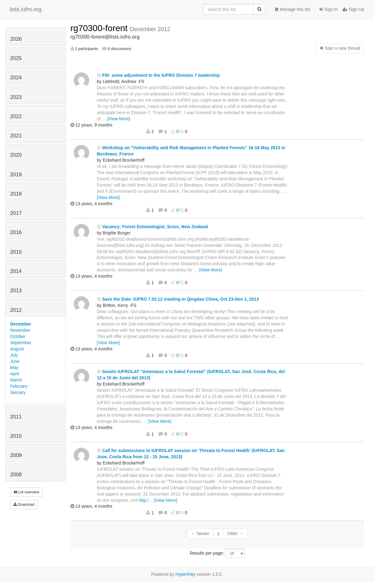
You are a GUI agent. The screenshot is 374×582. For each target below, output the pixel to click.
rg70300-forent (100, 28)
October (18, 336)
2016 (16, 232)
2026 (16, 39)
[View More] (118, 118)
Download (24, 504)
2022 (16, 116)
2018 (16, 194)
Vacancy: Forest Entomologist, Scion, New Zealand (152, 226)
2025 (16, 58)
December (20, 323)
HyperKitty (185, 574)
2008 (16, 475)
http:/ (144, 500)
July (14, 355)
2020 (16, 155)
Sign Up (353, 9)
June (15, 361)
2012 (16, 310)
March (16, 379)
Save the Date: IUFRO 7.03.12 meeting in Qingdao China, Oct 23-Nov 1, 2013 (178, 299)
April (14, 373)
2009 (16, 455)
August (17, 348)
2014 (16, 271)
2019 (16, 175)
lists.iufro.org (26, 9)
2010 (16, 436)
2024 (16, 78)
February (19, 386)
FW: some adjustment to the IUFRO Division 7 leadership (158, 75)
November (20, 330)
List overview (26, 492)
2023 (16, 97)
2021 (16, 136)
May (14, 367)
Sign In (328, 9)
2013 (16, 290)
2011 (16, 417)
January (18, 392)
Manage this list (292, 9)
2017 (16, 213)
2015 (16, 252)
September (20, 342)
